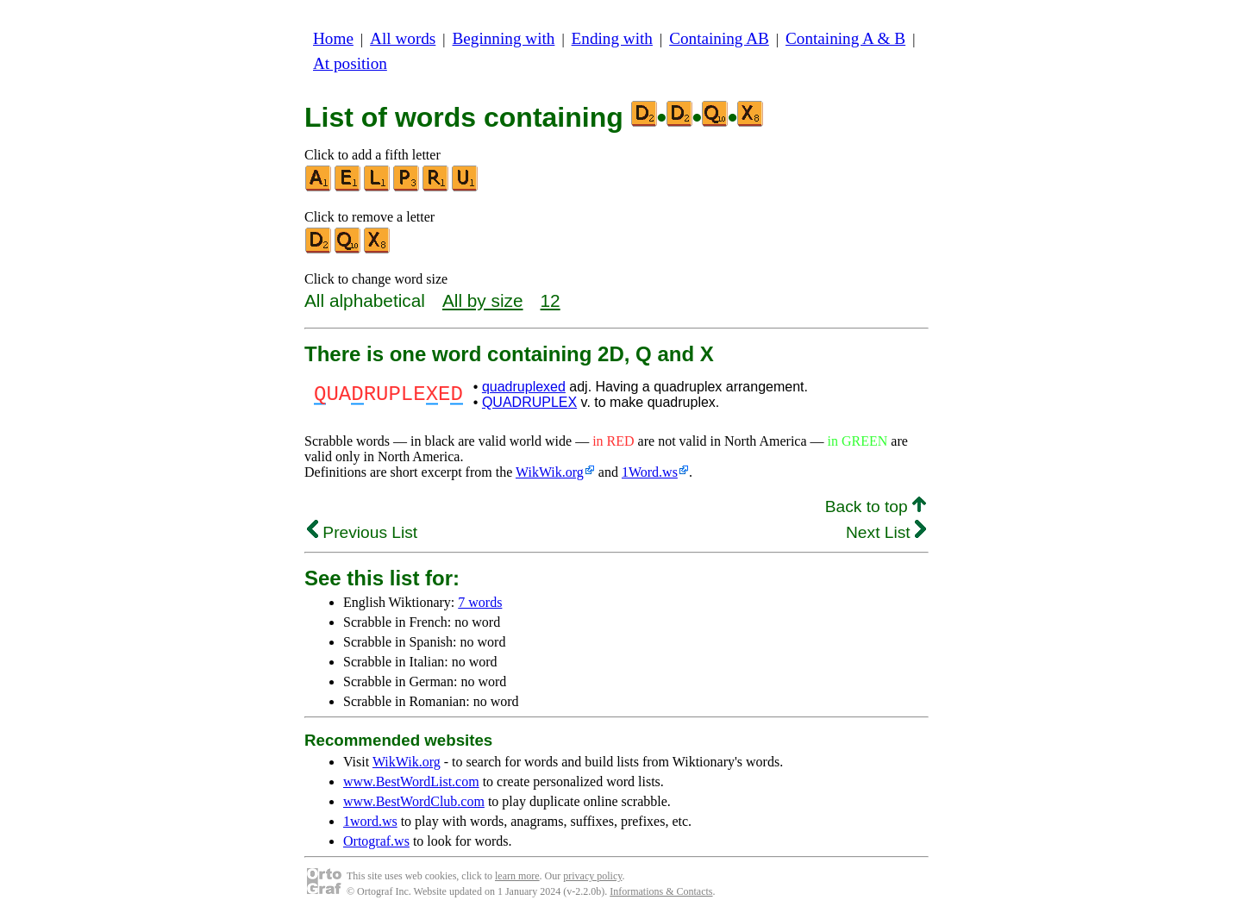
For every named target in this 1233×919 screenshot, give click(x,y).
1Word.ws (650, 472)
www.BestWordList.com (411, 781)
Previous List (362, 532)
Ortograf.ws (376, 841)
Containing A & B (845, 38)
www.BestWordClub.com (414, 801)
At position (350, 63)
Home (333, 38)
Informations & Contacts (661, 891)
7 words (480, 602)
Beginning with (504, 38)
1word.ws (370, 821)
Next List (886, 532)
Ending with (612, 38)
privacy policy (592, 876)
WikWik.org (550, 472)
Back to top (875, 506)
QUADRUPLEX (529, 402)
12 (550, 300)
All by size (482, 300)
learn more (517, 876)
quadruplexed (524, 386)
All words (402, 38)
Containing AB (719, 38)
